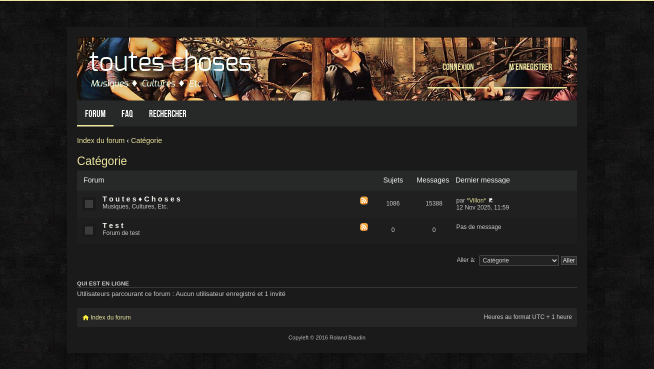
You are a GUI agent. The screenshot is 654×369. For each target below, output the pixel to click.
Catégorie (146, 140)
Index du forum (100, 140)
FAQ (127, 113)
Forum (95, 113)
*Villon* (476, 200)
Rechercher (167, 113)
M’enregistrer (530, 67)
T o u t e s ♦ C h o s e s (141, 199)
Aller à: (466, 260)
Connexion (458, 67)
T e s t (113, 226)
